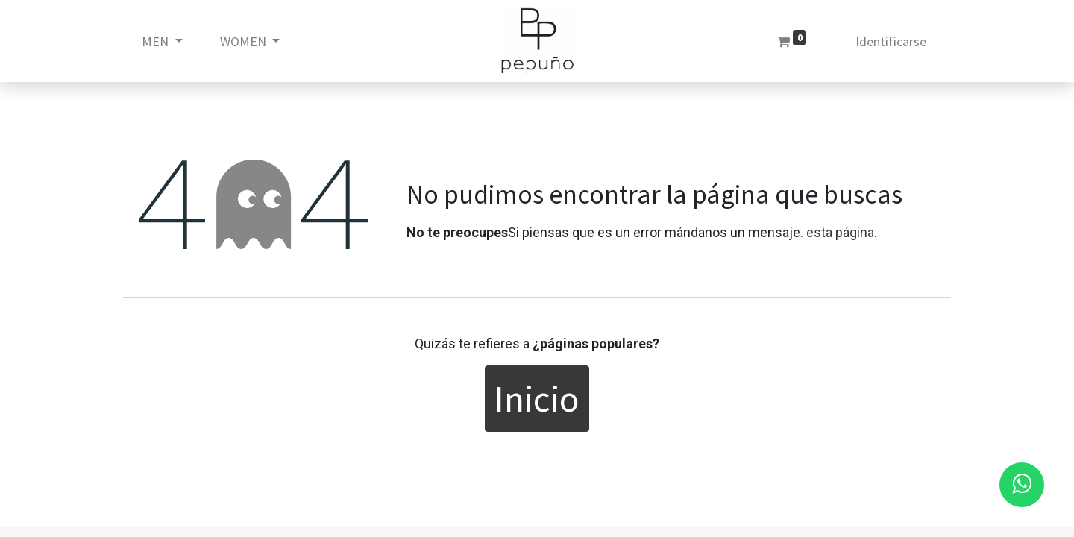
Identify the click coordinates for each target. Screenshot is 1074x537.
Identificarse (890, 41)
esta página (840, 232)
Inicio (537, 398)
